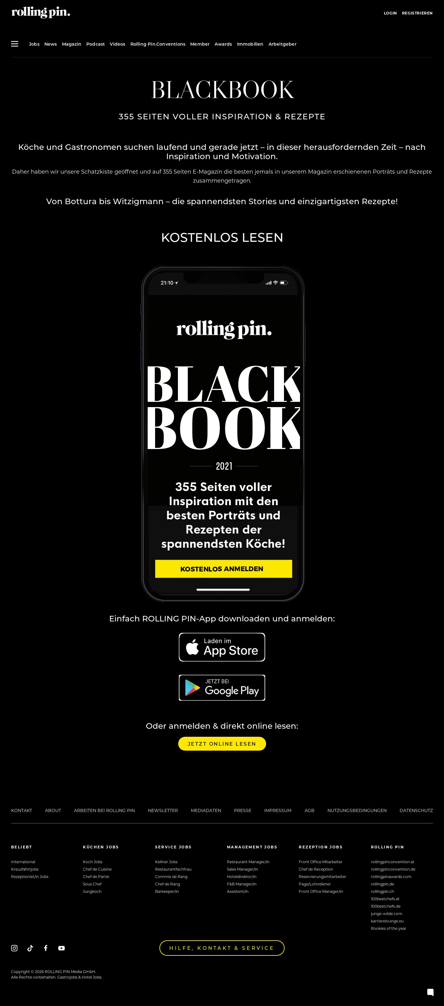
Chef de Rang (167, 883)
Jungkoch (92, 891)
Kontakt (21, 810)
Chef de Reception (316, 869)
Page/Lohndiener (315, 883)
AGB (309, 810)
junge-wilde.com (386, 913)
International (23, 861)
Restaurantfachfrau (173, 869)
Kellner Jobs (166, 861)
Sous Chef (92, 883)
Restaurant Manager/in (248, 861)
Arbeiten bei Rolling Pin (104, 810)
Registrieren (417, 12)
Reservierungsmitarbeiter (322, 876)
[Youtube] (61, 947)
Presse (242, 810)
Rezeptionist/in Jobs (29, 876)
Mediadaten (206, 810)
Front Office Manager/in (321, 891)
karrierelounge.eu (387, 920)
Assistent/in (238, 891)
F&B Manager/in (242, 883)
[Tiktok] (30, 947)
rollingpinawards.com (391, 876)
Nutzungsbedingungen (357, 810)
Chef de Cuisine (97, 869)
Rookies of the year (388, 928)
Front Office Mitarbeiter (321, 861)
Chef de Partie (96, 876)
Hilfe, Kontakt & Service (221, 948)
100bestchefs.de (386, 906)
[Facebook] (46, 947)
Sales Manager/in (242, 869)
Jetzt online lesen (222, 743)
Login (390, 12)
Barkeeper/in (167, 891)
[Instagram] (14, 947)
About (53, 810)
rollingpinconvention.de (393, 869)
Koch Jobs (92, 861)
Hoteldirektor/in (242, 876)
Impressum (277, 810)
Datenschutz (416, 810)
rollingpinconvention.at (392, 861)
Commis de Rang (171, 876)
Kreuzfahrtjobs (25, 869)
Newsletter (163, 810)
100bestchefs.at (385, 898)
